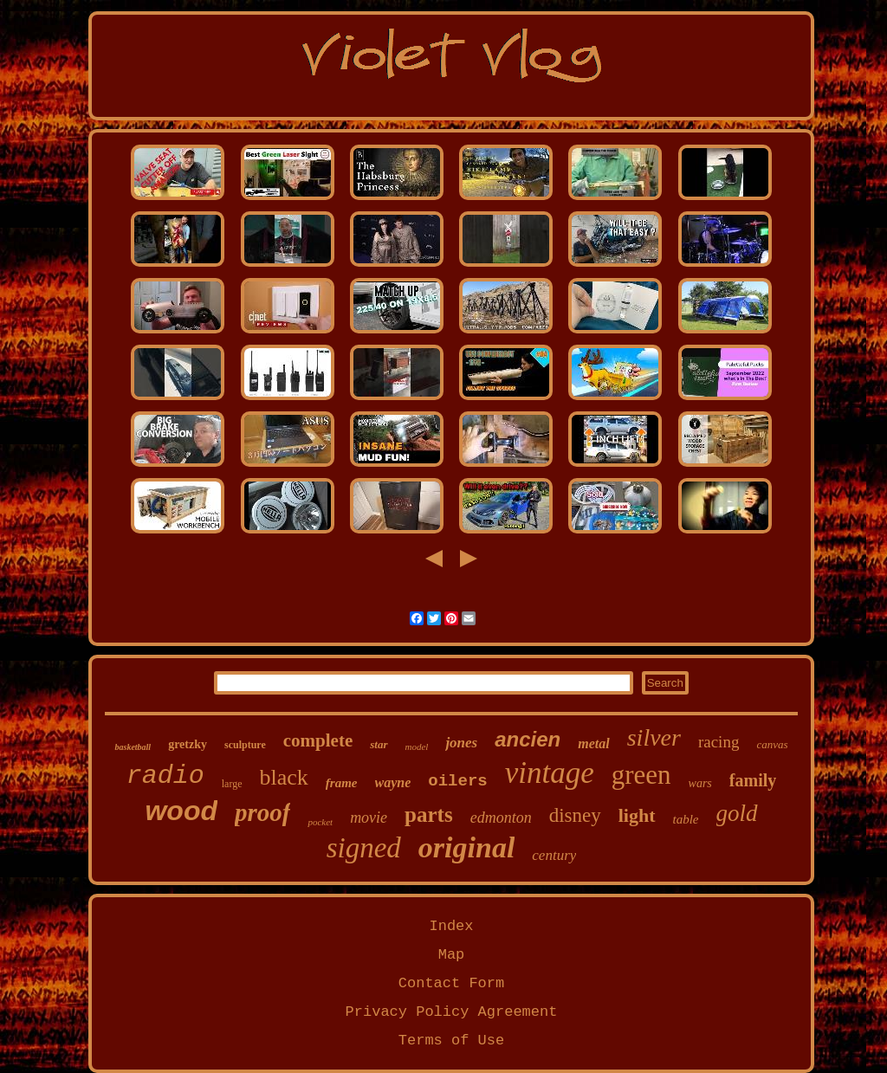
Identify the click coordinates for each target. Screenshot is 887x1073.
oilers (457, 781)
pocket (320, 822)
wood (181, 810)
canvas (771, 744)
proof (262, 812)
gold (737, 813)
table (686, 819)
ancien (527, 739)
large (232, 784)
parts (429, 814)
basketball (132, 747)
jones (461, 742)
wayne (393, 782)
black (284, 777)
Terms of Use (451, 1040)
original (466, 847)
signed (364, 847)
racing (718, 742)
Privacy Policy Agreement (452, 1012)
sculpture (245, 745)
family (752, 780)
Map (451, 955)
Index (451, 926)
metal (593, 743)
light (637, 815)
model (417, 746)
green (641, 775)
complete (318, 740)
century (554, 855)
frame (342, 783)
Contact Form (451, 983)
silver (654, 737)
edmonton (501, 817)
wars (700, 783)
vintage (549, 773)
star (378, 744)
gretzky (187, 744)
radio (165, 776)
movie (368, 817)
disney (575, 815)
